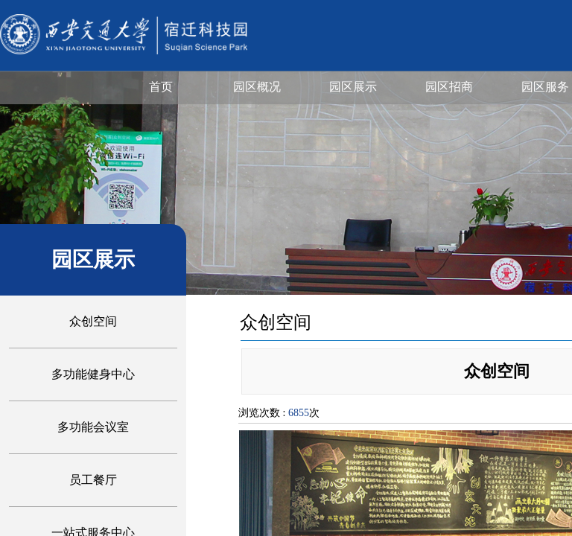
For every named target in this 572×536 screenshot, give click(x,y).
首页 (161, 86)
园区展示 (353, 86)
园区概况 (257, 86)
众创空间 (93, 321)
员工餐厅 (93, 479)
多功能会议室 (93, 427)
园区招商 (449, 86)
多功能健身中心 (93, 374)
